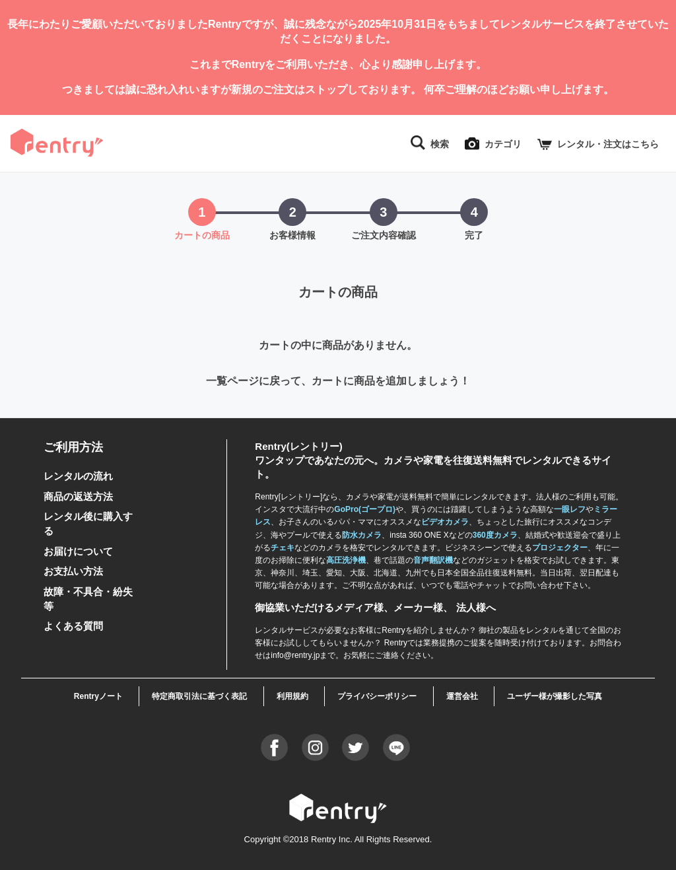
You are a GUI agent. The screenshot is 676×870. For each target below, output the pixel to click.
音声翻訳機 (433, 560)
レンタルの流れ (78, 476)
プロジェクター (560, 547)
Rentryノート (98, 696)
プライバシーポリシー (377, 696)
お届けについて (78, 551)
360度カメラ (495, 535)
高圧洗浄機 (346, 560)
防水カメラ (362, 535)
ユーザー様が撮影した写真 (554, 696)
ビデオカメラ (445, 522)
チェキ (282, 547)
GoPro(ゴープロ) (364, 510)
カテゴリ (503, 144)
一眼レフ (570, 510)
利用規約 (292, 696)
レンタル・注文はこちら (608, 144)
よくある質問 (73, 626)
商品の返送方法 (78, 496)
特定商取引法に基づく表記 (199, 696)
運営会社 (462, 696)
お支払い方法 (73, 571)
